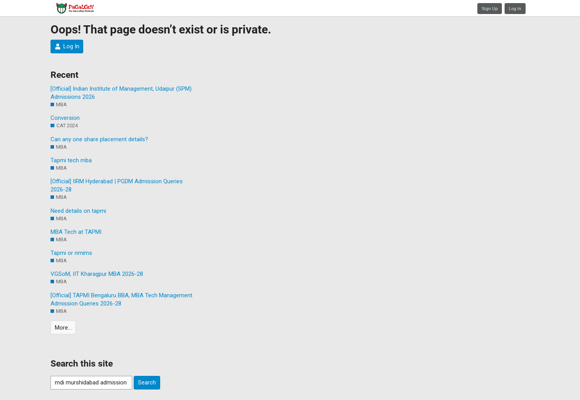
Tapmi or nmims (71, 252)
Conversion (65, 117)
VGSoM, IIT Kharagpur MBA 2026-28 (97, 273)
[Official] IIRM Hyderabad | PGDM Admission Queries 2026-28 (117, 185)
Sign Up (490, 8)
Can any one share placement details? (99, 139)
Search (147, 382)
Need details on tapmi (78, 210)
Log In (515, 8)
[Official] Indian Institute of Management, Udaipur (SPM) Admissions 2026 (121, 92)
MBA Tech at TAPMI (76, 231)
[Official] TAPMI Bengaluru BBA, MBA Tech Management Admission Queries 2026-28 (121, 299)
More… (63, 327)
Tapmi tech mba (71, 160)
